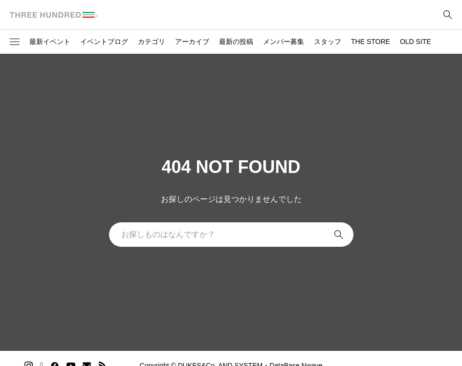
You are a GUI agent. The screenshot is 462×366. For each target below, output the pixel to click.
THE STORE (370, 41)
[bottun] (448, 15)
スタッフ (327, 41)
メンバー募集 (283, 41)
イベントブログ (104, 41)
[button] (14, 42)
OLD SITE (415, 41)
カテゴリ (151, 41)
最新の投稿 (236, 41)
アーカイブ (192, 41)
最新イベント (49, 41)
